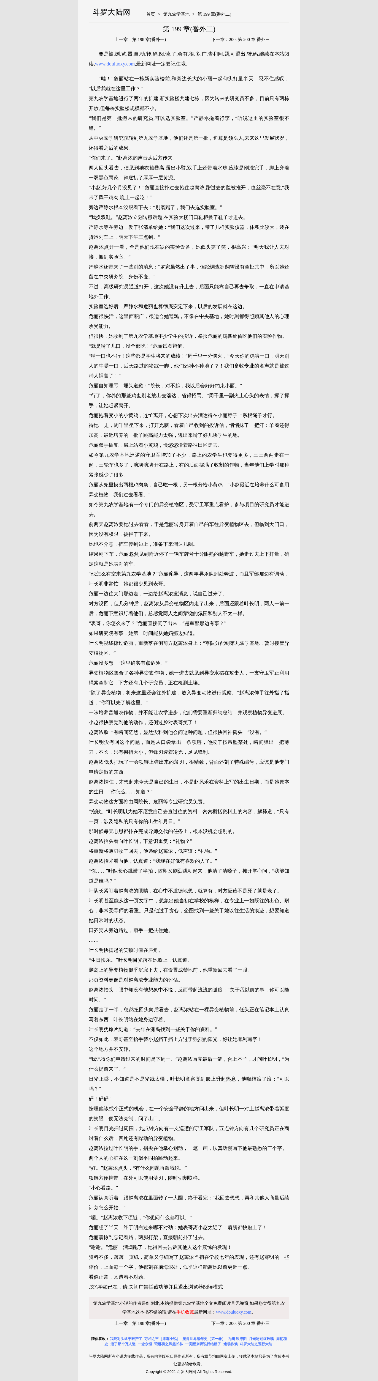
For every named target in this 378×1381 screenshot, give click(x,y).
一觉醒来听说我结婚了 (203, 1344)
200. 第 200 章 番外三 (249, 39)
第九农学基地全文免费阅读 (204, 1303)
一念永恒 (145, 1344)
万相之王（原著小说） (162, 1339)
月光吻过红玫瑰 (261, 1339)
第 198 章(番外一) (149, 39)
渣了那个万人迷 (123, 1344)
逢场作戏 (230, 1344)
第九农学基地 (176, 14)
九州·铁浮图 (237, 1339)
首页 (150, 14)
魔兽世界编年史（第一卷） (203, 1339)
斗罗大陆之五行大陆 (256, 1344)
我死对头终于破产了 (126, 1339)
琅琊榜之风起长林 (168, 1344)
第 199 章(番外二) (214, 14)
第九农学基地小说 (110, 1303)
